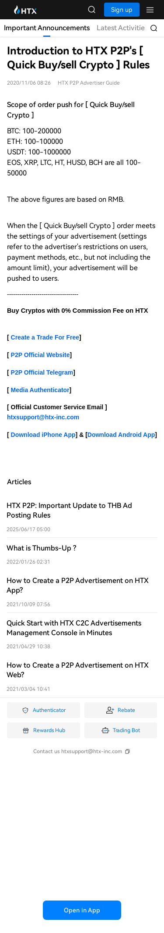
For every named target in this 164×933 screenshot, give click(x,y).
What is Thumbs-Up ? (41, 548)
